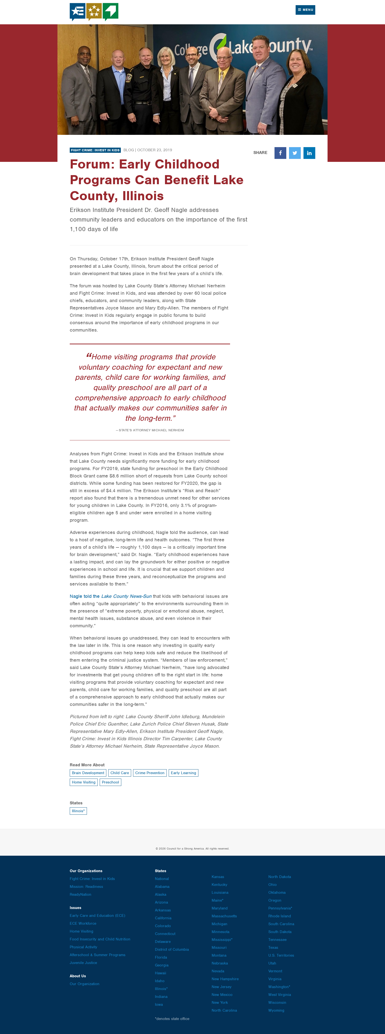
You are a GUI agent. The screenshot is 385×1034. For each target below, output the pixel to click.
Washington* (279, 986)
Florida (161, 957)
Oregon (274, 900)
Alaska (160, 894)
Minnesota (220, 931)
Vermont (275, 971)
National (162, 878)
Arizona (161, 902)
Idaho (160, 980)
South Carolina (281, 924)
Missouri (219, 947)
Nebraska (220, 963)
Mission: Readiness (86, 886)
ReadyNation (80, 894)
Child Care (119, 772)
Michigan (219, 924)
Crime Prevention (150, 772)
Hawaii (160, 973)
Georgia (161, 965)
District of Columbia (172, 949)
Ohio (272, 884)
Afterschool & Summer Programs (97, 954)
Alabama (162, 886)
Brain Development (88, 772)
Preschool (110, 782)
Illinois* (78, 811)
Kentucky (219, 884)
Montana (219, 955)
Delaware (163, 941)
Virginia (274, 979)
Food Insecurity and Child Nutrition (100, 939)
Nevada (218, 971)
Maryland (220, 908)
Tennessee (277, 939)
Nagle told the (110, 596)
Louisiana (220, 892)
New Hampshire (225, 979)
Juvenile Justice (83, 962)
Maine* (217, 900)
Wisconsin (277, 1002)
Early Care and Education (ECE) (97, 915)
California (163, 918)
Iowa (159, 1004)
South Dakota (279, 931)
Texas (273, 947)
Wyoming (276, 1010)
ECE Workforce (83, 923)
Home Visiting (84, 782)
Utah (272, 963)
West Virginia (279, 994)
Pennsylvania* (280, 908)
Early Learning (183, 772)
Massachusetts (224, 916)
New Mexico (222, 994)
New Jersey (222, 986)
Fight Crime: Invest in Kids (95, 150)
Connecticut (165, 933)
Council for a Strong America (94, 12)
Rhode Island (279, 916)
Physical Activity (83, 947)
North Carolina (224, 1010)
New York (220, 1002)
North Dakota (279, 876)
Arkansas (163, 910)
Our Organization (84, 983)
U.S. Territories (281, 955)
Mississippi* (222, 939)
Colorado (163, 925)
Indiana (161, 996)
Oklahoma (277, 892)
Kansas (218, 876)
